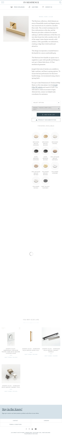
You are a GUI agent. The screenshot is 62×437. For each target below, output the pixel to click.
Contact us (46, 7)
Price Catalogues (17, 7)
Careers (46, 420)
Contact (15, 420)
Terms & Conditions (15, 424)
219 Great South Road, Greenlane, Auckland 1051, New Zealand (30, 432)
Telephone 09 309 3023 (31, 433)
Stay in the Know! (12, 409)
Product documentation (47, 120)
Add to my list (49, 114)
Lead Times (33, 7)
